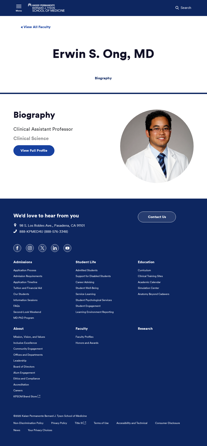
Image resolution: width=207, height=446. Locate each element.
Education (146, 262)
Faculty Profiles (84, 337)
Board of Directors (23, 366)
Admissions (22, 262)
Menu (19, 10)
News (16, 430)
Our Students (21, 294)
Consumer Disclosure (167, 423)
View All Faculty (36, 26)
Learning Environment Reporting (95, 312)
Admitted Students (86, 270)
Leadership (19, 360)
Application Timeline (25, 282)
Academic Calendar (149, 282)
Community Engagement (28, 348)
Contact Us (157, 216)
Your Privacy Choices (40, 430)
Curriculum (144, 270)
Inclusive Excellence (25, 343)
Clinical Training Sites (150, 276)
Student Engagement (88, 306)
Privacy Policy (59, 423)
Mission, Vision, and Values (29, 337)
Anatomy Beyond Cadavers (153, 294)
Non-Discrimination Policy (28, 423)
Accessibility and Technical (131, 423)
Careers (17, 390)
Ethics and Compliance (26, 378)
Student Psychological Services (94, 300)
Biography (103, 78)
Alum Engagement (24, 372)
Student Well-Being (87, 288)
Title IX (80, 423)
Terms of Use (101, 423)
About (18, 328)
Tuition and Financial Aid (27, 288)
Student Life (86, 262)
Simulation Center (148, 288)
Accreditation (21, 384)
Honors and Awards (87, 343)
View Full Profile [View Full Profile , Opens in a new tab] (34, 150)
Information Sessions (25, 300)
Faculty (82, 328)
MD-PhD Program (23, 318)
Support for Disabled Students (93, 276)
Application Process (24, 270)
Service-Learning (86, 294)
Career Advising (85, 282)
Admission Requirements (27, 276)
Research (145, 328)
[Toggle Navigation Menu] (18, 8)
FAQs (16, 306)
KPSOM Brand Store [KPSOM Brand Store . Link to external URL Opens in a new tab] (26, 396)
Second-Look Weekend (27, 312)
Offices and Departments (28, 355)
